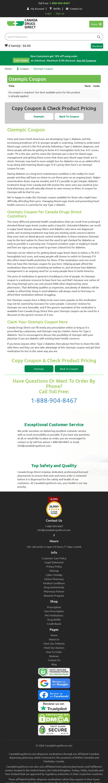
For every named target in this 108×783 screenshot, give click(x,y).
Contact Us (74, 8)
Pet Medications (54, 615)
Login (48, 13)
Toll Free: (54, 3)
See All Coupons (86, 60)
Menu (96, 24)
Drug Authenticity (54, 587)
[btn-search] (98, 37)
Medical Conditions (54, 583)
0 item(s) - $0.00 (18, 45)
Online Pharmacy (54, 578)
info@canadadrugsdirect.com (54, 529)
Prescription (54, 607)
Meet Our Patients (54, 643)
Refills (55, 8)
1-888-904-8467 (54, 400)
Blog (54, 664)
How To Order (54, 651)
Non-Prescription (54, 611)
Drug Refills (54, 619)
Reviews (54, 656)
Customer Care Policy (54, 558)
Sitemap (54, 570)
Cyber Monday (54, 574)
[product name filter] (55, 36)
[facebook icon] (54, 535)
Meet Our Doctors (54, 647)
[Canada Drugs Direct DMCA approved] (54, 719)
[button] (39, 116)
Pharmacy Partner (54, 591)
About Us (54, 639)
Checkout (97, 46)
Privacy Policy (54, 566)
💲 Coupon (22, 68)
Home (8, 68)
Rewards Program (54, 595)
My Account (35, 8)
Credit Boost (54, 623)
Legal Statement (54, 562)
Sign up (60, 13)
